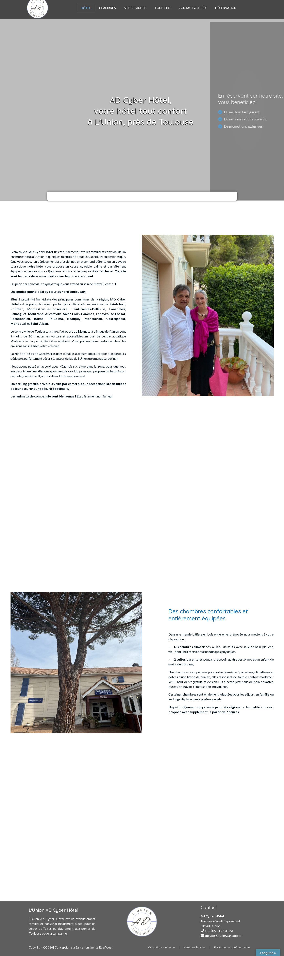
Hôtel (86, 8)
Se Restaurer (135, 8)
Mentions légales (194, 947)
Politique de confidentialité (232, 947)
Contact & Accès (193, 8)
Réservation (225, 8)
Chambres (107, 8)
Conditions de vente (161, 947)
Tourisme (163, 8)
